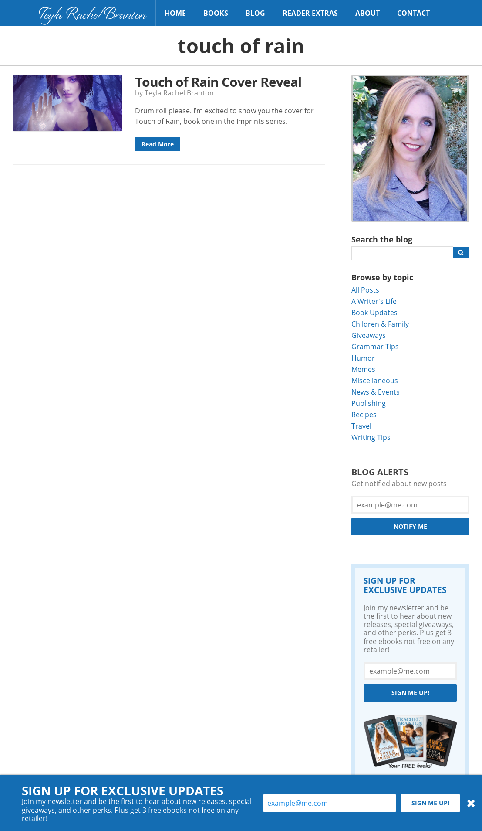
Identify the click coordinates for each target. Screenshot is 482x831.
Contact (413, 13)
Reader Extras (310, 13)
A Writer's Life (374, 301)
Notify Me (410, 526)
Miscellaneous (374, 380)
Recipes (364, 414)
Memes (363, 369)
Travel (361, 425)
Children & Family (380, 323)
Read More (158, 144)
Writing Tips (371, 437)
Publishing (368, 403)
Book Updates (374, 312)
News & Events (375, 391)
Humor (363, 357)
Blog (255, 13)
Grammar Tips (375, 346)
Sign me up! (410, 692)
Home (175, 13)
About (367, 13)
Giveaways (368, 335)
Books (215, 13)
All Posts (365, 289)
